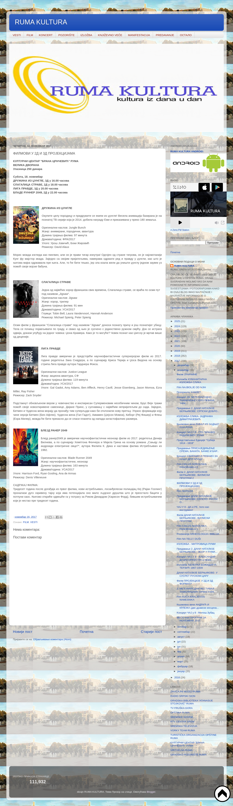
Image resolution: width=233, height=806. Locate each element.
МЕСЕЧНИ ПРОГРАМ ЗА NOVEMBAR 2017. (191, 619)
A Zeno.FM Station (179, 230)
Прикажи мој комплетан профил (189, 307)
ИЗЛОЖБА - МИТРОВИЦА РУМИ (196, 544)
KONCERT (45, 35)
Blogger (151, 791)
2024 (177, 326)
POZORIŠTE (66, 35)
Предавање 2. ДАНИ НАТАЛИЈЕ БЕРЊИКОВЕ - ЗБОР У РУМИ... (197, 550)
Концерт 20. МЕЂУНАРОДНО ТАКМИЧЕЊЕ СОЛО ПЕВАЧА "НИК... (195, 400)
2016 (177, 677)
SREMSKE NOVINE (181, 717)
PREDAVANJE (165, 35)
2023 (177, 331)
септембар (183, 631)
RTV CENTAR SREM (182, 721)
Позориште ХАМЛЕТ (189, 392)
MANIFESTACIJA (139, 35)
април (181, 656)
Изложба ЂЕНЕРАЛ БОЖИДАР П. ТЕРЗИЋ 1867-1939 (197, 566)
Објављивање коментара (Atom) (52, 639)
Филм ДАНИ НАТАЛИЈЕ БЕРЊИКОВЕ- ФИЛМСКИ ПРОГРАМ (193, 518)
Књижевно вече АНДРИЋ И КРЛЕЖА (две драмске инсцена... (198, 606)
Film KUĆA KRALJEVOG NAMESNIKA (191, 598)
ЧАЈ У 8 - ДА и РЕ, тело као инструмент (193, 508)
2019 (177, 350)
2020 (177, 346)
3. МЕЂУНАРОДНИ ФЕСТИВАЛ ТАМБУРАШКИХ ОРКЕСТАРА (195, 590)
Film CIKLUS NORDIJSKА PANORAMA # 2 (192, 466)
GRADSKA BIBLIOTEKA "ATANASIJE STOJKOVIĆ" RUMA (191, 702)
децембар (183, 365)
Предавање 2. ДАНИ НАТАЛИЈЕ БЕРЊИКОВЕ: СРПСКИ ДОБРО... (198, 410)
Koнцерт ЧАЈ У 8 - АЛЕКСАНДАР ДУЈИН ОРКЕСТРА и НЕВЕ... (196, 558)
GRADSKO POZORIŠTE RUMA (188, 754)
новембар (183, 370)
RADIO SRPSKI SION (182, 696)
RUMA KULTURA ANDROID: (187, 151)
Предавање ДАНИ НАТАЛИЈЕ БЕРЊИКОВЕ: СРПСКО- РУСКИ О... (197, 499)
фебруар (182, 666)
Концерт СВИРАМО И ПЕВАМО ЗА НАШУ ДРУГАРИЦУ (197, 457)
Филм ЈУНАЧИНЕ (187, 374)
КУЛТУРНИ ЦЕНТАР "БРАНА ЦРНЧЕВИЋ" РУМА (187, 744)
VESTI (17, 35)
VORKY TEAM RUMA (182, 730)
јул (179, 641)
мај (179, 651)
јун (179, 646)
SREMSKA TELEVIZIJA (183, 726)
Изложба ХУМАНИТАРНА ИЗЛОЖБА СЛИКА (192, 381)
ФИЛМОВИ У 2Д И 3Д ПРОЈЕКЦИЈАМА (189, 485)
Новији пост (22, 632)
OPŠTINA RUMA (180, 712)
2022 (177, 336)
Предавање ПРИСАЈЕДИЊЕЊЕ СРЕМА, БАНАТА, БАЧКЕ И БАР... (198, 450)
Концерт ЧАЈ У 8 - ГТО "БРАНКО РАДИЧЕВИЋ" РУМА (196, 434)
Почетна (87, 632)
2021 (177, 341)
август (181, 636)
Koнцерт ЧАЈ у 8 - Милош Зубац (195, 612)
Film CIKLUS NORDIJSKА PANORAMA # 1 (192, 527)
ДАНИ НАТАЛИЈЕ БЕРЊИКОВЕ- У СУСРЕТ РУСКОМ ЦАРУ (197, 574)
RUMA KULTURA (41, 22)
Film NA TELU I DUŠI (189, 538)
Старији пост (151, 632)
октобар (182, 626)
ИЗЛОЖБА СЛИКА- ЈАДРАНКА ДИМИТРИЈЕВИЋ (195, 418)
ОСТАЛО (186, 35)
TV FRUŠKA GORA (181, 708)
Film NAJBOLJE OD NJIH (191, 387)
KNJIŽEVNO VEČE (110, 35)
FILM (30, 35)
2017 (177, 360)
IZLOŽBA (86, 35)
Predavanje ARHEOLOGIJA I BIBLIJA (198, 534)
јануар (181, 671)
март (180, 661)
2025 (177, 321)
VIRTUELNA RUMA (181, 750)
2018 (177, 355)
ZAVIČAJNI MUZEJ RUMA (185, 691)
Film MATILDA (185, 491)
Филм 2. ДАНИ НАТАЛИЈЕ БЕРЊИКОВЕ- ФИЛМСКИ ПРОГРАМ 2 (193, 475)
